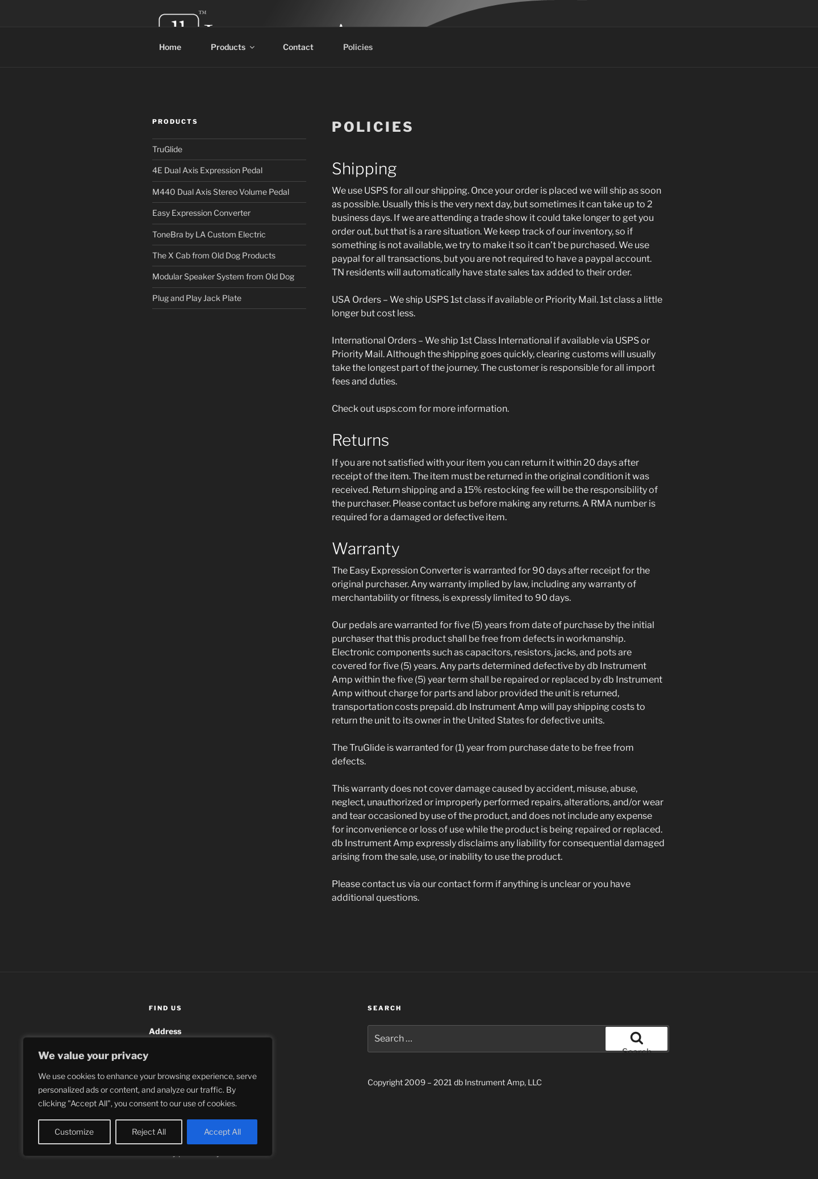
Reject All (149, 1131)
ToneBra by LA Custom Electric (209, 234)
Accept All (222, 1131)
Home (170, 47)
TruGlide (167, 149)
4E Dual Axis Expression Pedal (207, 170)
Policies (358, 47)
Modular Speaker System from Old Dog (223, 276)
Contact (298, 47)
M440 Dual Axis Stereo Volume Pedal (220, 191)
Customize (74, 1131)
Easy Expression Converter (201, 213)
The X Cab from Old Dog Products (214, 255)
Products (233, 47)
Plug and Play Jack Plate (196, 298)
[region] (148, 1096)
